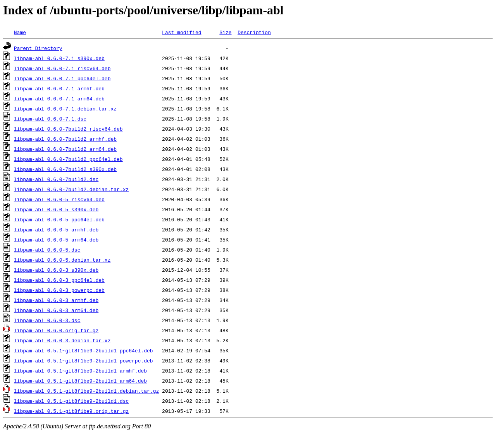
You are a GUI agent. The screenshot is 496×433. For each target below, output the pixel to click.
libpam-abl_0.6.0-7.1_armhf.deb (59, 88)
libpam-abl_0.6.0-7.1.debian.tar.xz (65, 108)
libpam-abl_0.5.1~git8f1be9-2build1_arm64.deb (80, 380)
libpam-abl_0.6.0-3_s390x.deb (56, 269)
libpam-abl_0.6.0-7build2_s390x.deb (65, 169)
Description (254, 32)
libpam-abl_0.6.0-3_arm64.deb (56, 310)
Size (225, 32)
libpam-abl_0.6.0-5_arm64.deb (56, 239)
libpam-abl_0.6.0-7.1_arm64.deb (59, 98)
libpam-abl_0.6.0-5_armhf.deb (56, 229)
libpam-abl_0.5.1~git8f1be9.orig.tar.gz (71, 410)
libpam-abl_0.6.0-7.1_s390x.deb (59, 58)
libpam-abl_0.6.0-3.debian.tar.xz (62, 340)
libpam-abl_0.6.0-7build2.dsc (56, 179)
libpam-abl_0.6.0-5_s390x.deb (56, 209)
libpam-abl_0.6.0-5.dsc (47, 249)
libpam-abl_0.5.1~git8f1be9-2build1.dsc (71, 400)
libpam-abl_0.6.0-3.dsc (47, 320)
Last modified (181, 32)
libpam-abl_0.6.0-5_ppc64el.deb (59, 219)
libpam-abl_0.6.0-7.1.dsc (50, 118)
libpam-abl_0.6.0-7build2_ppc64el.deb (68, 158)
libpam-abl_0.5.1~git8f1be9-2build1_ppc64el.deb (83, 350)
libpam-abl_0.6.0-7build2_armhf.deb (65, 138)
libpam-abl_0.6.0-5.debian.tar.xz (62, 259)
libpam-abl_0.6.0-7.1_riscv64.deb (62, 68)
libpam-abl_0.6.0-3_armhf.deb (56, 300)
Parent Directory (38, 48)
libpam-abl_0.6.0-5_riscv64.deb (59, 199)
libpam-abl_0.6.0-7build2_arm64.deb (65, 148)
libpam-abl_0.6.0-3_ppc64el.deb (59, 279)
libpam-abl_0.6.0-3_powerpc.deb (59, 289)
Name (20, 32)
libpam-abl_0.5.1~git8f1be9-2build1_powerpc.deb (83, 360)
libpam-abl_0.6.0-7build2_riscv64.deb (68, 128)
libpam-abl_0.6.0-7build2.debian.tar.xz (71, 189)
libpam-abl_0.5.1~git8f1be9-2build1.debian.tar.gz (86, 390)
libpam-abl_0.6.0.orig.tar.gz (56, 330)
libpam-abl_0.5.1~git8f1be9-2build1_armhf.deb (80, 370)
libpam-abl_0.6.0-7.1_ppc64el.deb (62, 78)
